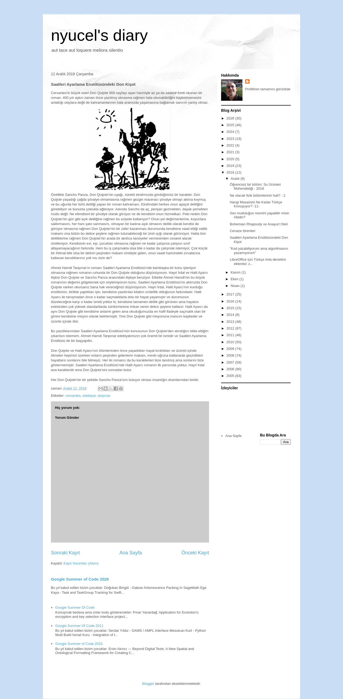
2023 (230, 139)
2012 (230, 328)
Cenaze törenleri (242, 231)
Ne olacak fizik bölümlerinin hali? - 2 (257, 195)
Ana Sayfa (131, 552)
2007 (230, 362)
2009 (230, 349)
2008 (230, 355)
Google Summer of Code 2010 (78, 644)
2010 (230, 342)
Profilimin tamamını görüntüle (267, 89)
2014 (230, 315)
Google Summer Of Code (75, 607)
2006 (230, 369)
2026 (230, 118)
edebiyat (89, 396)
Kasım (236, 272)
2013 (230, 322)
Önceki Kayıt (195, 552)
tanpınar (104, 396)
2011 (230, 335)
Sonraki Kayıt (65, 552)
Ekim (235, 279)
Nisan (236, 286)
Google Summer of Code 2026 (80, 579)
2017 (230, 294)
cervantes (72, 396)
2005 (230, 376)
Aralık (236, 179)
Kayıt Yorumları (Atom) (81, 563)
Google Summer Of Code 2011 (79, 626)
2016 (230, 301)
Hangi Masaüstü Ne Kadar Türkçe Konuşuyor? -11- (256, 204)
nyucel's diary (99, 35)
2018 (230, 172)
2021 (230, 152)
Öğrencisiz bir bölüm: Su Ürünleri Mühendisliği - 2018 (255, 186)
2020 (230, 159)
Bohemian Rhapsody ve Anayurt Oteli (259, 224)
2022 (230, 145)
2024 (230, 132)
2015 (230, 308)
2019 (230, 166)
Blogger (148, 684)
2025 (230, 125)
